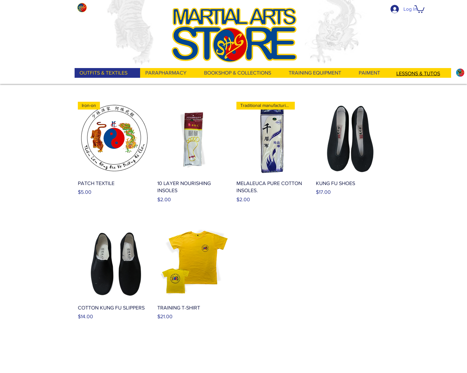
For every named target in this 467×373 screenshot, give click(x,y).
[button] (419, 9)
